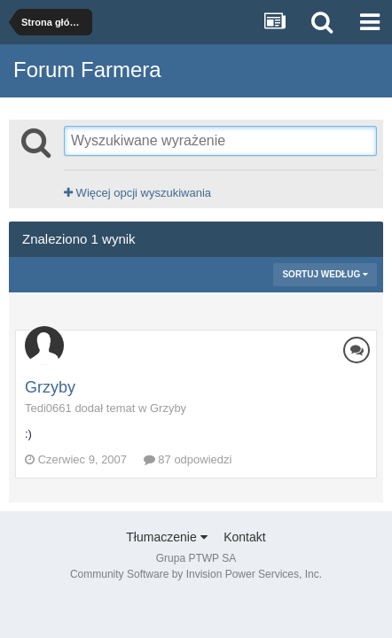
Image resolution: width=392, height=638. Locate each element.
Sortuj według (325, 274)
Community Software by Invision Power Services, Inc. (196, 574)
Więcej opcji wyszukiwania (137, 192)
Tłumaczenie (166, 537)
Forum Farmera (87, 70)
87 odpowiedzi (188, 459)
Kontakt (244, 537)
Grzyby (50, 387)
